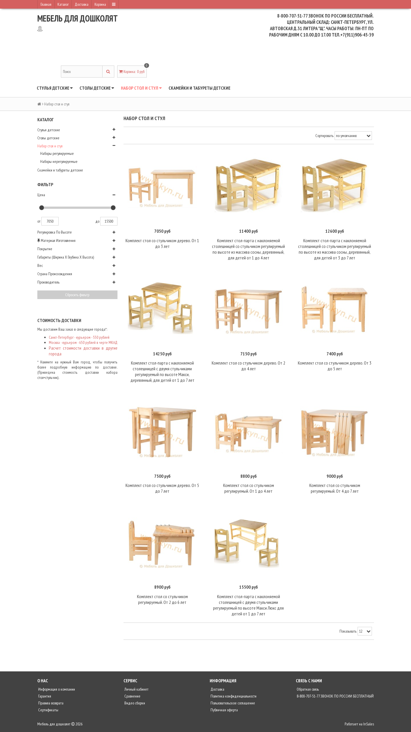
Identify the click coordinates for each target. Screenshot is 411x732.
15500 (108, 221)
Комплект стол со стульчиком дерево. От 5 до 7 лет (162, 489)
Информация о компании (56, 690)
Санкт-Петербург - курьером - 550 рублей (79, 337)
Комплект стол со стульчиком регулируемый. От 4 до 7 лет (334, 489)
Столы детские (97, 88)
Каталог (63, 4)
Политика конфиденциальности (233, 697)
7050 (50, 221)
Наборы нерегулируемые (59, 161)
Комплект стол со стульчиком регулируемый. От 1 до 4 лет (248, 489)
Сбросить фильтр (77, 294)
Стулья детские (55, 88)
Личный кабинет (136, 690)
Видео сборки (134, 704)
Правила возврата (50, 704)
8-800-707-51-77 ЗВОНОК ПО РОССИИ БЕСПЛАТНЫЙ (335, 697)
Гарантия (44, 697)
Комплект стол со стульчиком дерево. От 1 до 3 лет (162, 243)
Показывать (347, 632)
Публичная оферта (224, 711)
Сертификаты (47, 711)
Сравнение (132, 697)
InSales (368, 725)
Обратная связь (307, 690)
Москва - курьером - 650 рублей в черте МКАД (83, 342)
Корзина (100, 4)
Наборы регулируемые (57, 153)
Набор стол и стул (141, 88)
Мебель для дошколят (77, 18)
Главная (45, 4)
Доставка (81, 4)
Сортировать (324, 135)
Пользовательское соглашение (232, 704)
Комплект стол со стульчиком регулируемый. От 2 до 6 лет (162, 600)
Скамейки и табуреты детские (199, 88)
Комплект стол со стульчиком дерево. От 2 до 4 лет (248, 366)
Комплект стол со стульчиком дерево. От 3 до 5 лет (334, 366)
